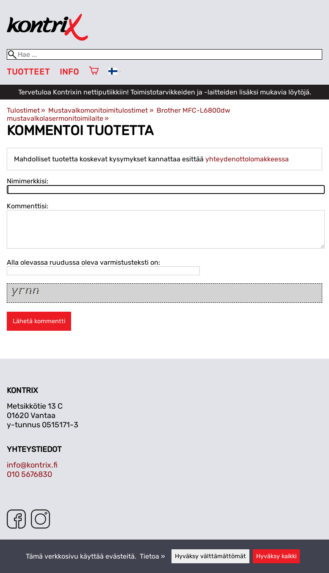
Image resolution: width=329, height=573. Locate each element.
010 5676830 (29, 474)
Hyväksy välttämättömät (210, 556)
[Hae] (164, 54)
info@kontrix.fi (32, 465)
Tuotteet (28, 72)
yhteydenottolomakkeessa (247, 159)
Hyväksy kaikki (276, 556)
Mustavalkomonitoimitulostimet (100, 110)
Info (69, 72)
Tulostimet (26, 110)
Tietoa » (152, 556)
